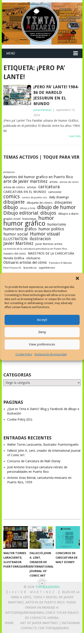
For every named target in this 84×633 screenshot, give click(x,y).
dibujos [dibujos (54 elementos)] (48, 213)
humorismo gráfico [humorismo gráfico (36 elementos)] (20, 229)
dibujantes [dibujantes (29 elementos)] (63, 202)
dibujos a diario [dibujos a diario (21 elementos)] (68, 213)
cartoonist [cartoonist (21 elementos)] (54, 192)
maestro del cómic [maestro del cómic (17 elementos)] (14, 253)
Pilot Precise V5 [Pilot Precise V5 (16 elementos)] (12, 267)
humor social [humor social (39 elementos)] (15, 234)
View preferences (42, 344)
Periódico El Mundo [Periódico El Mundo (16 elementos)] (60, 262)
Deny (42, 332)
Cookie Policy (23, 354)
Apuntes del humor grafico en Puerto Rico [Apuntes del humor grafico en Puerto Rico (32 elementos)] (38, 177)
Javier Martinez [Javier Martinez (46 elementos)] (18, 243)
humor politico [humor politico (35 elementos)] (51, 229)
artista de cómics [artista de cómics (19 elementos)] (14, 187)
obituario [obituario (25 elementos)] (33, 258)
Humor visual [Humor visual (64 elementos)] (45, 233)
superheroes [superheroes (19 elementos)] (47, 267)
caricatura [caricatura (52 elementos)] (49, 186)
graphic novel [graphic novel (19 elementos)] (11, 218)
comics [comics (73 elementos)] (11, 196)
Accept (42, 320)
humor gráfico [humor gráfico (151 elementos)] (24, 223)
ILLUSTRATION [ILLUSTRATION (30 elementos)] (15, 239)
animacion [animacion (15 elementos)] (9, 172)
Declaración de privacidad (50, 354)
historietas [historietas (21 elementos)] (29, 218)
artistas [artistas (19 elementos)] (31, 187)
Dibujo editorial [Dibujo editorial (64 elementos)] (20, 213)
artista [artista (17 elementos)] (54, 182)
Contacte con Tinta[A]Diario (45, 628)
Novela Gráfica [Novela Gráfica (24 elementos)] (13, 258)
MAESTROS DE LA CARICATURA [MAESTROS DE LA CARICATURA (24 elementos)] (51, 253)
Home (9, 623)
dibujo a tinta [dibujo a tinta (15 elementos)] (27, 208)
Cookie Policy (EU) (19, 419)
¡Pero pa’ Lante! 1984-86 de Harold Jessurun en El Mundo (56, 95)
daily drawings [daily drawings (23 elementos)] (59, 197)
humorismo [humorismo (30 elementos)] (56, 224)
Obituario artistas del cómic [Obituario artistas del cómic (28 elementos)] (25, 262)
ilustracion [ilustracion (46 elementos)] (40, 239)
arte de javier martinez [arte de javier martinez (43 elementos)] (25, 181)
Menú (10, 53)
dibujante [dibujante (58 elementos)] (14, 202)
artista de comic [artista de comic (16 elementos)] (69, 182)
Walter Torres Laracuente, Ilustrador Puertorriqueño (43, 444)
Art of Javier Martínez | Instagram (50, 623)
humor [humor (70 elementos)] (46, 218)
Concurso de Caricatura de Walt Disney (33, 461)
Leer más (75, 136)
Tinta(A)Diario (47, 587)
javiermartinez (42, 110)
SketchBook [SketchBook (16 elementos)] (30, 267)
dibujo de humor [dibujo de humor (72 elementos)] (56, 207)
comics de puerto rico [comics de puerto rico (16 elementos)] (34, 197)
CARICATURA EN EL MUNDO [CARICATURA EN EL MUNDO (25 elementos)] (24, 192)
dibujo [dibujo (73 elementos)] (10, 207)
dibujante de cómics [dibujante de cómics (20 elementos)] (39, 202)
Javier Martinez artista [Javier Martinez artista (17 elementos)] (48, 244)
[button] (77, 278)
